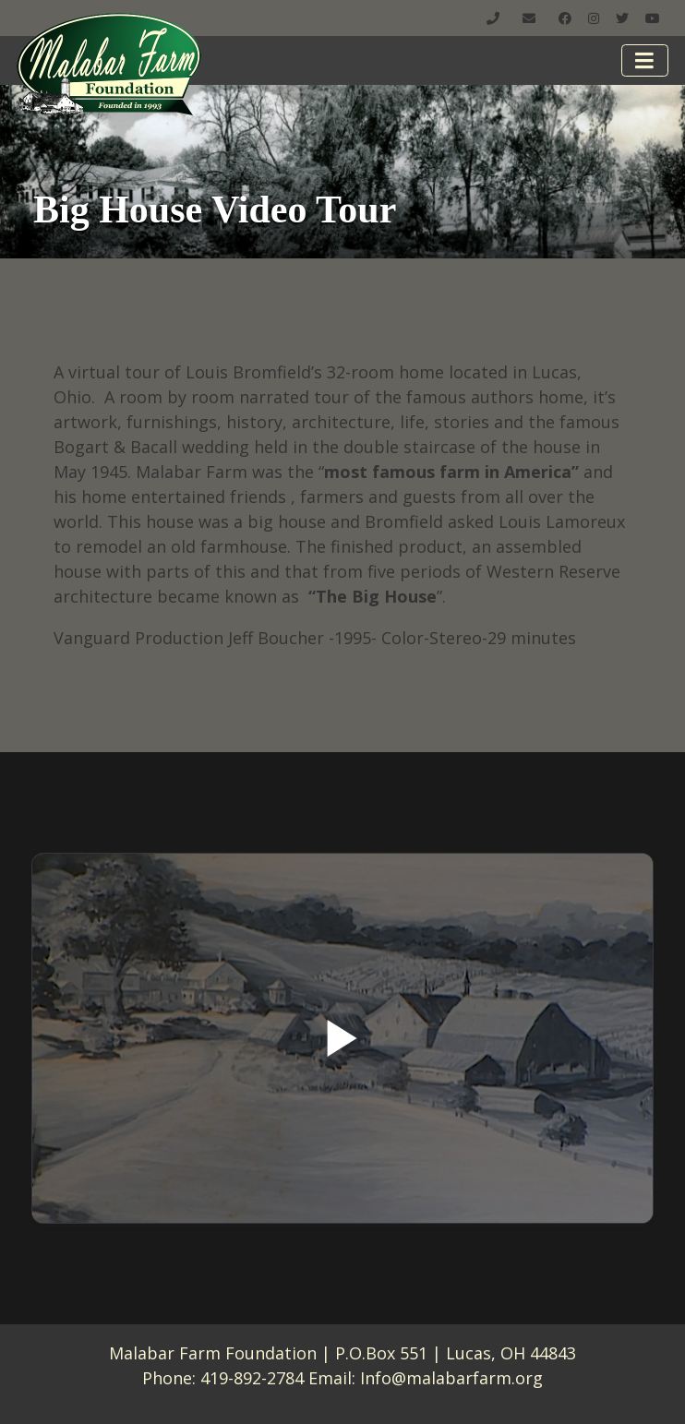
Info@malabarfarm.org (451, 1378)
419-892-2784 (252, 1378)
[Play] (342, 1038)
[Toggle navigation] (645, 60)
